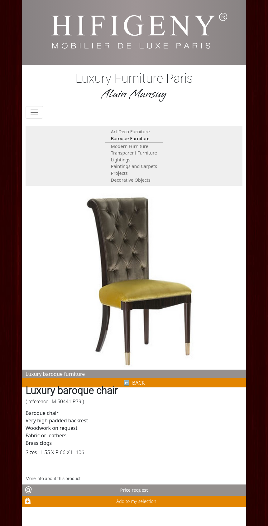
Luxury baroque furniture (55, 374)
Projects (119, 173)
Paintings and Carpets (134, 166)
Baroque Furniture (130, 138)
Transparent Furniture (134, 153)
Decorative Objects (131, 180)
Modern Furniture (129, 146)
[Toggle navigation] (34, 112)
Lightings (121, 160)
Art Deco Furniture (130, 132)
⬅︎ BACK (134, 382)
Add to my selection (136, 501)
